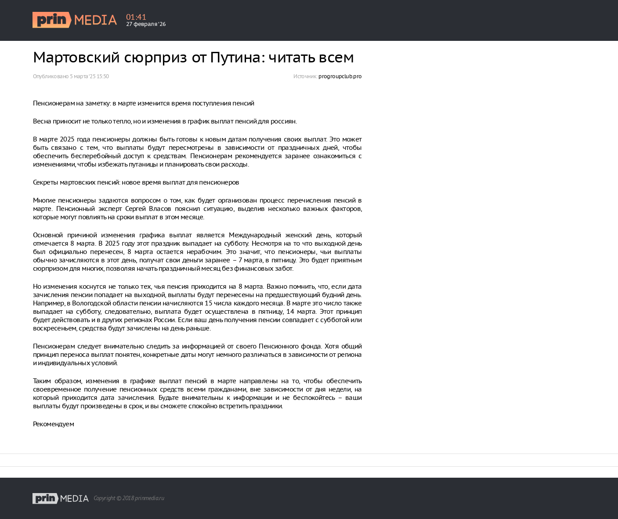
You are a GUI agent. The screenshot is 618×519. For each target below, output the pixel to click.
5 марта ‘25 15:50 (89, 76)
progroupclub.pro (339, 76)
